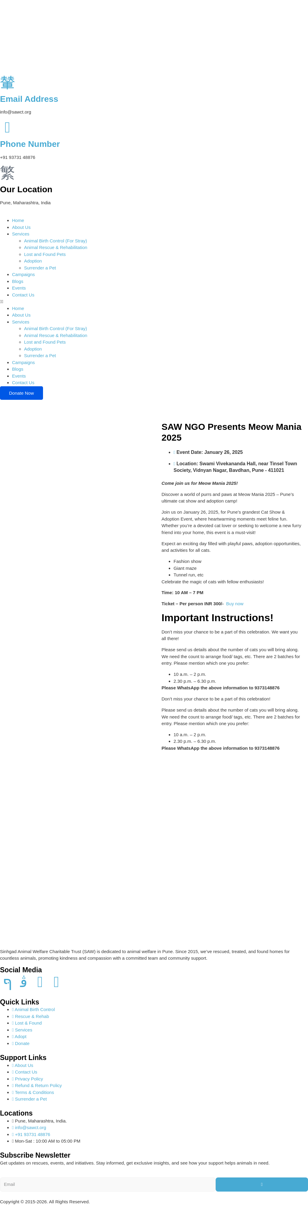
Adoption (33, 260)
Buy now (235, 603)
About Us (21, 227)
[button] (154, 301)
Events (19, 287)
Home (18, 220)
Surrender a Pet (40, 267)
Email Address (29, 99)
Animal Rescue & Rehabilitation (55, 247)
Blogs (17, 281)
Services (20, 233)
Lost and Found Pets (45, 254)
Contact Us (23, 294)
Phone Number (30, 144)
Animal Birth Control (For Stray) (55, 240)
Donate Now (21, 393)
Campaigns (23, 274)
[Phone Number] (7, 127)
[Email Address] (7, 82)
